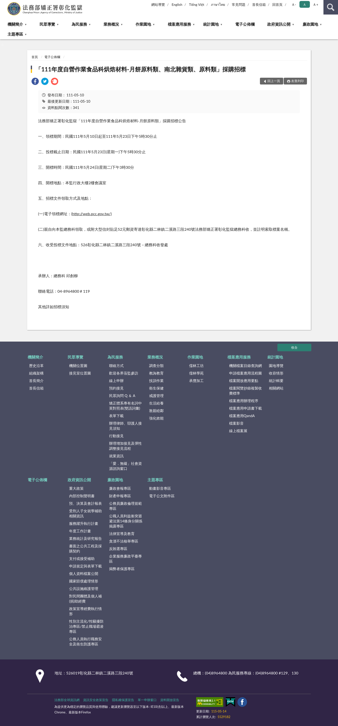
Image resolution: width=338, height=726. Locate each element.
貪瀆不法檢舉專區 (123, 541)
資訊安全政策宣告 (95, 700)
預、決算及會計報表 (85, 503)
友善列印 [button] (297, 81)
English (177, 4)
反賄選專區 (118, 548)
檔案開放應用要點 (243, 380)
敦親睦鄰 (156, 410)
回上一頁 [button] (273, 81)
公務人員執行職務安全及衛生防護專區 (85, 641)
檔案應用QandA (242, 415)
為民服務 (79, 24)
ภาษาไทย (218, 4)
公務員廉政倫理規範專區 (125, 506)
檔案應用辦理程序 (243, 400)
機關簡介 (15, 24)
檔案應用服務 (179, 24)
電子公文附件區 (162, 496)
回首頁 (277, 4)
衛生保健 (156, 388)
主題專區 (15, 34)
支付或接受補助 (82, 558)
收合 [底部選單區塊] (294, 347)
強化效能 (156, 418)
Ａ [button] (304, 4)
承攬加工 (196, 380)
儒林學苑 (196, 373)
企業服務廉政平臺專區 (125, 558)
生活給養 (156, 403)
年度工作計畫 (80, 531)
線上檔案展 (238, 430)
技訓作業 (156, 380)
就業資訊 (116, 456)
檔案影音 (236, 423)
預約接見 (116, 388)
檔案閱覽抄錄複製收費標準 (245, 390)
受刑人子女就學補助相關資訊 (85, 513)
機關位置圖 (78, 365)
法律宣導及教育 (122, 533)
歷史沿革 (36, 365)
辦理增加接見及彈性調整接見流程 (125, 446)
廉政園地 (310, 24)
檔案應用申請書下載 (245, 408)
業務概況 (111, 24)
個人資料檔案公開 (83, 573)
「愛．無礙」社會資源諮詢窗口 (125, 466)
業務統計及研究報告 (85, 538)
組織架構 (36, 373)
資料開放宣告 (169, 700)
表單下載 (116, 415)
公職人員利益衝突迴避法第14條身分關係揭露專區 (125, 521)
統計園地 (211, 24)
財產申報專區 (120, 496)
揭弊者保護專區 (122, 568)
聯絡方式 (116, 365)
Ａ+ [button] (315, 4)
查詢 (330, 7)
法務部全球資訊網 (67, 700)
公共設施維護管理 (83, 588)
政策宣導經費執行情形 (85, 611)
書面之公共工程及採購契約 (85, 548)
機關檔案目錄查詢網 (245, 365)
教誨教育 (156, 373)
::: (4, 4)
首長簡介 (36, 380)
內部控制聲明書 (82, 496)
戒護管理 (156, 395)
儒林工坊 (196, 365)
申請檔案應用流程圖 (245, 373)
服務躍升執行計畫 (83, 523)
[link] (35, 82)
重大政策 (76, 488)
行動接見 (116, 436)
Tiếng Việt (196, 4)
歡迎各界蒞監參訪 (123, 373)
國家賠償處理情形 (83, 581)
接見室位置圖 (80, 373)
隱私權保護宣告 (123, 700)
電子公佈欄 (245, 24)
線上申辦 (116, 380)
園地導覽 (276, 365)
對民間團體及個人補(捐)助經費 (85, 598)
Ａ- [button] (293, 4)
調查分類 (156, 365)
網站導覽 (158, 4)
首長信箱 (259, 4)
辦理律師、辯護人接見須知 (125, 425)
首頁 (35, 57)
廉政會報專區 (120, 488)
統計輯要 (276, 380)
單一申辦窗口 (147, 700)
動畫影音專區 (160, 488)
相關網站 (276, 388)
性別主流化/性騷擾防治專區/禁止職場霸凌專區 (86, 626)
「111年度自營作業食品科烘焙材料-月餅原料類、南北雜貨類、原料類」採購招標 (140, 69)
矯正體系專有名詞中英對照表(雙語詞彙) (125, 405)
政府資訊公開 (278, 24)
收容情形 (276, 373)
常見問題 (238, 4)
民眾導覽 (47, 24)
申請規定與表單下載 (85, 566)
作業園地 (143, 24)
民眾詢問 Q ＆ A (122, 395)
